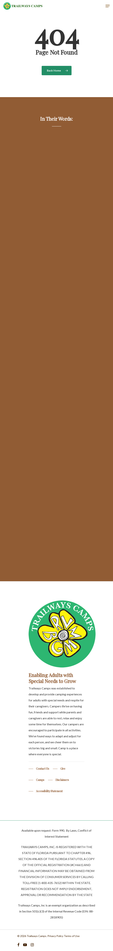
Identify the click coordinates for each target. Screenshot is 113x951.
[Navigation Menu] (108, 6)
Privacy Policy (55, 936)
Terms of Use (72, 936)
